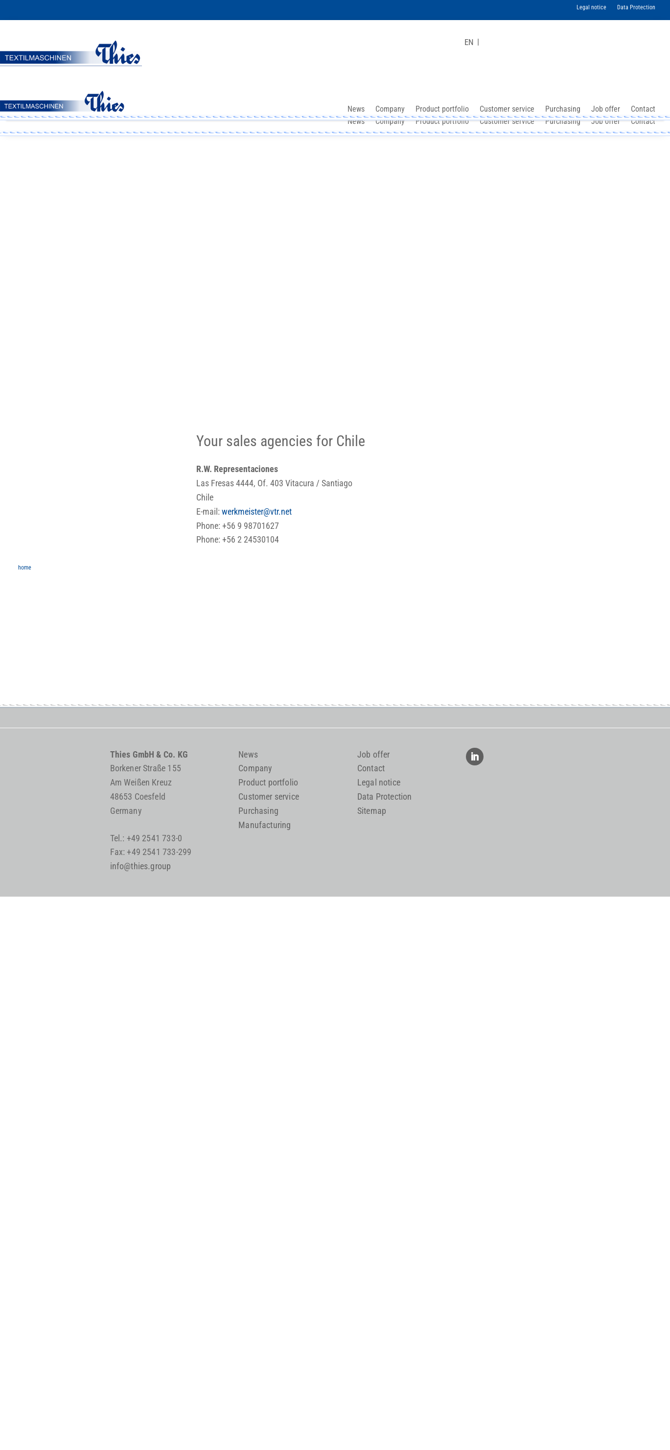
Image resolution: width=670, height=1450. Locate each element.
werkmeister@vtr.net (257, 511)
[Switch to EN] (469, 42)
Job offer (605, 122)
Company (390, 122)
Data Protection (636, 7)
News (356, 122)
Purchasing (562, 122)
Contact (643, 122)
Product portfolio (442, 122)
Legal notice (591, 7)
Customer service (507, 122)
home (24, 566)
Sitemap (371, 811)
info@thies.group (140, 866)
